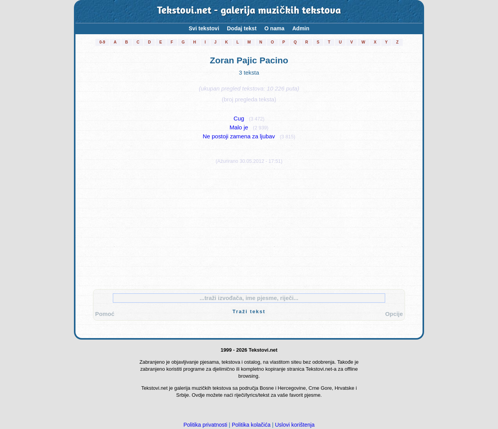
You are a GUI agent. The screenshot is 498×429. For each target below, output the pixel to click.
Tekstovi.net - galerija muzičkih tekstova (249, 11)
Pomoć (104, 314)
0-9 (102, 42)
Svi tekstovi (204, 28)
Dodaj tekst (241, 28)
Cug (238, 118)
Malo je (239, 127)
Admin (300, 28)
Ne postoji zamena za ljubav (239, 136)
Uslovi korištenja (295, 425)
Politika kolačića (251, 425)
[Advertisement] (249, 225)
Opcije (394, 314)
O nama (274, 28)
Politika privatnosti (205, 425)
